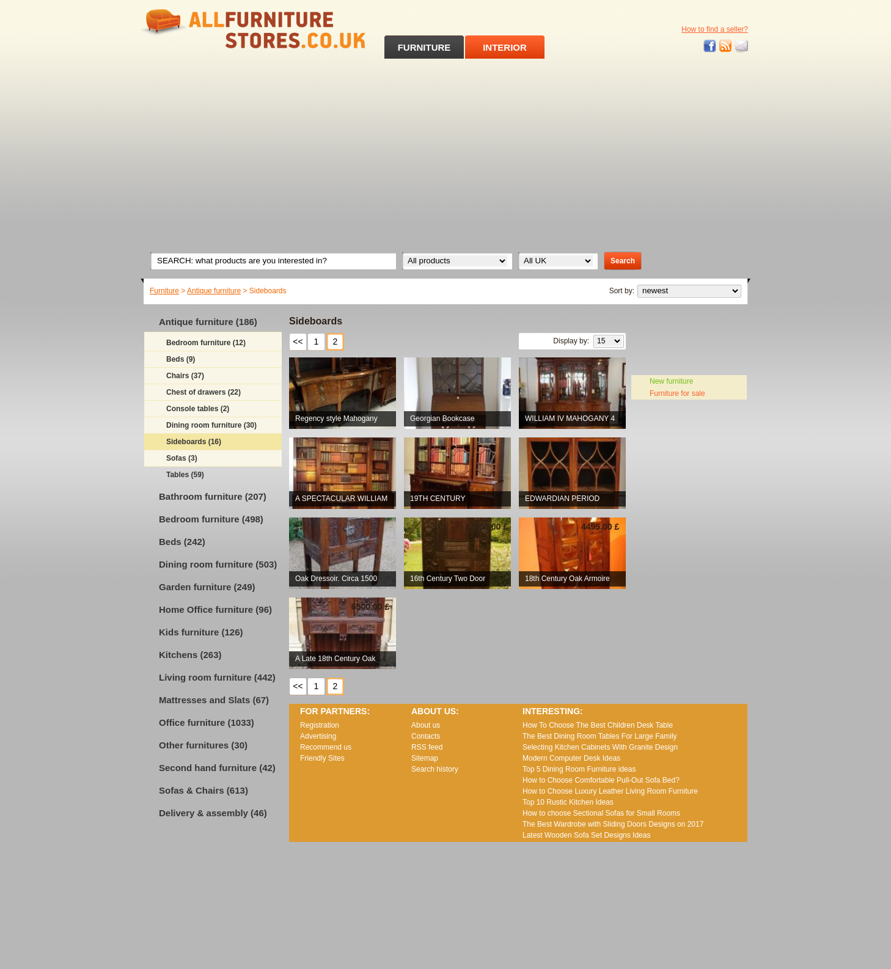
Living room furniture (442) (217, 677)
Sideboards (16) (193, 441)
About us (425, 725)
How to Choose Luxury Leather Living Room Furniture (610, 791)
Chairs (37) (185, 375)
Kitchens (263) (190, 654)
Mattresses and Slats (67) (214, 700)
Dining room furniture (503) (218, 564)
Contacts (425, 736)
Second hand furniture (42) (217, 767)
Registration (319, 725)
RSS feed (726, 46)
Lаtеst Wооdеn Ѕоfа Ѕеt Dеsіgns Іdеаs (586, 835)
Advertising (318, 736)
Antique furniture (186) (208, 321)
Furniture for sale (677, 393)
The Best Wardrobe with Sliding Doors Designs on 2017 (612, 824)
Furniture (164, 291)
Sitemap (424, 758)
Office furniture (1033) (206, 722)
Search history (434, 769)
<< (297, 341)
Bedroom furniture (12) (206, 342)
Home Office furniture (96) (215, 609)
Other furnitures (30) (203, 745)
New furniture (671, 381)
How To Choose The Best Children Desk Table (597, 725)
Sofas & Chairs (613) (203, 790)
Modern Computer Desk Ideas (571, 758)
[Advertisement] (445, 150)
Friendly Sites (322, 758)
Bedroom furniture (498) (211, 519)
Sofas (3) (181, 458)
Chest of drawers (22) (203, 392)
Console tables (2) (197, 408)
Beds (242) (182, 541)
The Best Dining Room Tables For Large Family (599, 736)
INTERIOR (505, 47)
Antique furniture (214, 291)
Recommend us (325, 747)
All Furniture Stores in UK (225, 29)
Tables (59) (185, 474)
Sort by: (621, 291)
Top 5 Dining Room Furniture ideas (579, 769)
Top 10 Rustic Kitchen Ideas (568, 802)
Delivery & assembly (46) (213, 813)
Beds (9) (180, 359)
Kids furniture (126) (201, 632)
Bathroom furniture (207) (212, 496)
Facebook (710, 46)
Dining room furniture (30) (211, 425)
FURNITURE (424, 47)
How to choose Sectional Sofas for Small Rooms (601, 813)
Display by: (571, 341)
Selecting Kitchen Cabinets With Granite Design (600, 747)
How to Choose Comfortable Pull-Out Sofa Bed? (601, 780)
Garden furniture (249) (207, 587)
